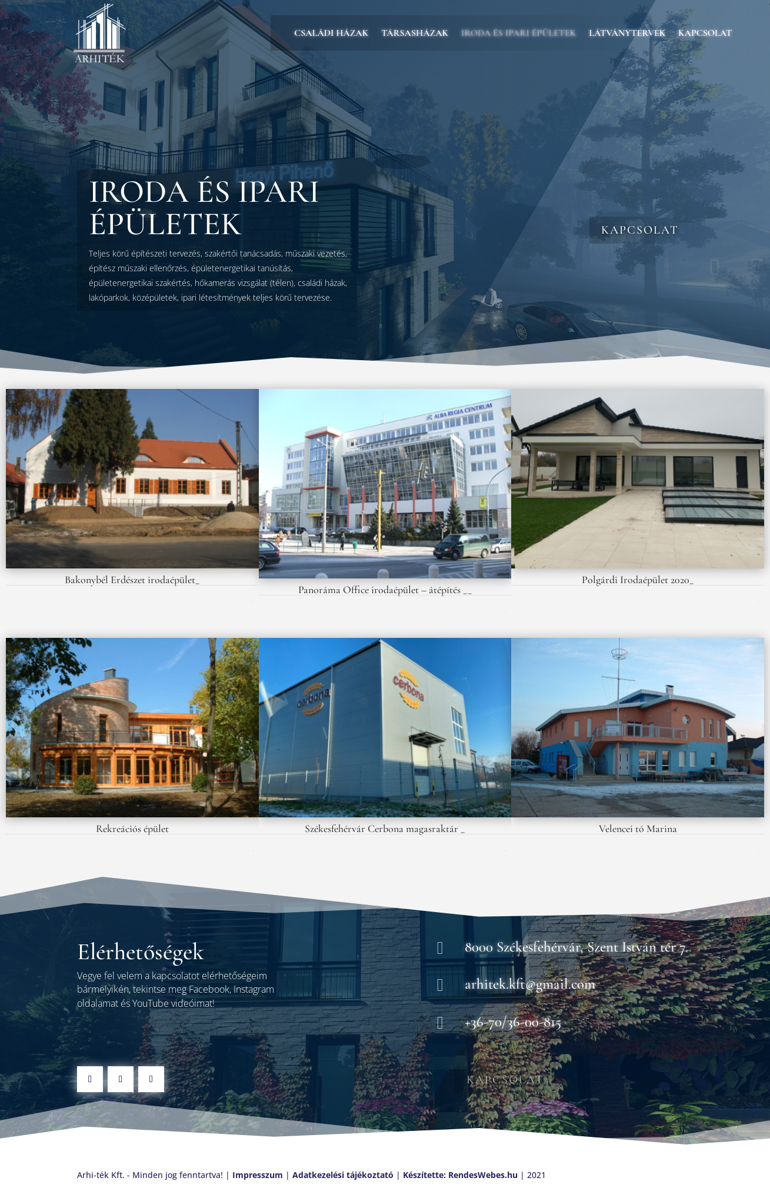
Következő (252, 601)
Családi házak (331, 34)
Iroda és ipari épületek (518, 34)
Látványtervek (627, 34)
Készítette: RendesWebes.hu (460, 1174)
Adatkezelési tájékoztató (343, 1174)
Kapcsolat (705, 34)
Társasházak (414, 34)
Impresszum (257, 1174)
